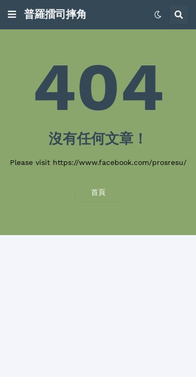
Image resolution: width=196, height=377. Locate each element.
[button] (12, 14)
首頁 (98, 192)
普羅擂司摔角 (55, 14)
